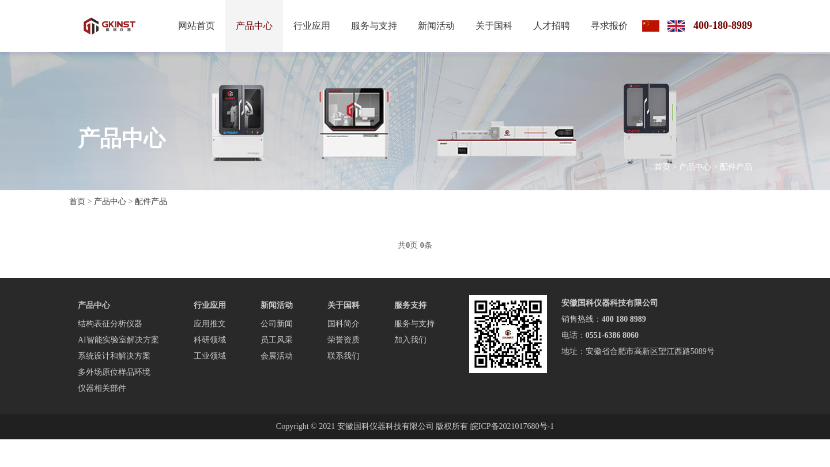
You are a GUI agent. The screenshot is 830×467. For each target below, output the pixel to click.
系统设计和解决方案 (114, 356)
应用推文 (210, 323)
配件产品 (736, 167)
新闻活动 (436, 26)
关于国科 (494, 26)
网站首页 (196, 26)
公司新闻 (277, 323)
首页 (662, 167)
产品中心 (254, 26)
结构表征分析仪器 (110, 323)
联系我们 (343, 356)
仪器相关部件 (102, 388)
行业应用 (311, 26)
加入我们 (410, 340)
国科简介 (343, 323)
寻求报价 (609, 26)
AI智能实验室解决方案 (118, 340)
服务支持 (410, 305)
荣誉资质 (343, 340)
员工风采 (277, 340)
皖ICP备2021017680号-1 (512, 426)
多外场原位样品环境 (114, 372)
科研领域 (210, 340)
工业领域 (210, 356)
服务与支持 (374, 26)
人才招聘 (551, 26)
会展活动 (277, 356)
